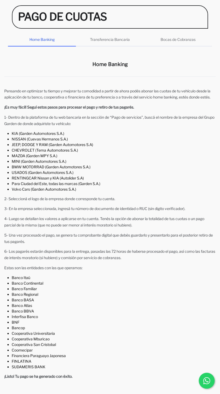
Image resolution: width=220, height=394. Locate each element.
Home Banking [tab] (42, 39)
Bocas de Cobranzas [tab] (178, 39)
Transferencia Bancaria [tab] (110, 39)
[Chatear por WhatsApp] (207, 381)
